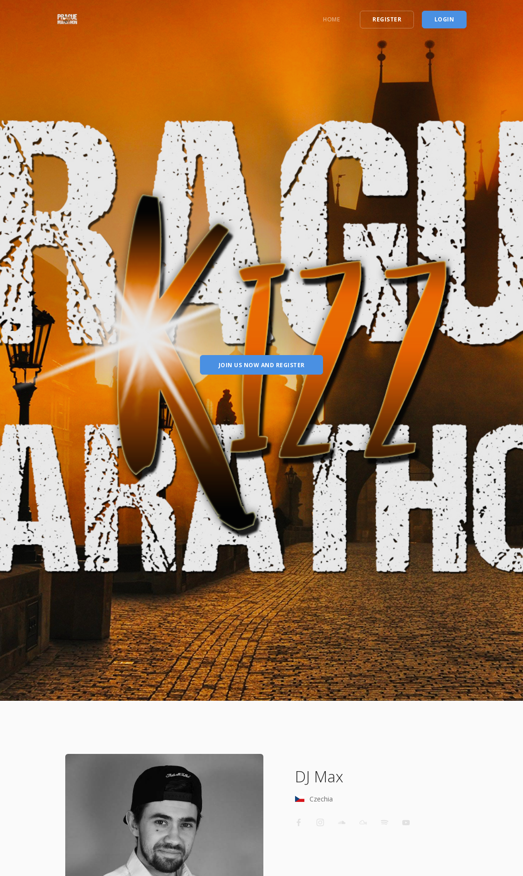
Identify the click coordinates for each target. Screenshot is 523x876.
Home (331, 19)
